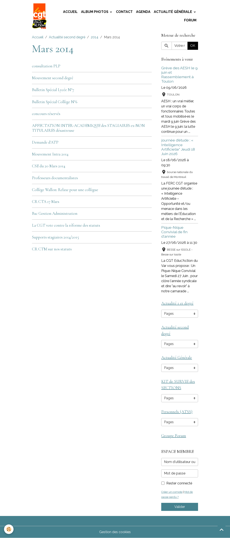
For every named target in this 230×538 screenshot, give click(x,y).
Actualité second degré (67, 37)
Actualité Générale (173, 12)
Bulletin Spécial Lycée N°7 (53, 89)
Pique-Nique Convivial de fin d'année (174, 231)
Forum (190, 20)
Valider (179, 507)
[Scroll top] (221, 529)
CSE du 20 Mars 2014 (48, 166)
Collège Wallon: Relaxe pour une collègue (65, 189)
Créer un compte (171, 492)
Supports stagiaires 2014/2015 (55, 237)
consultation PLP (46, 66)
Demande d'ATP (45, 142)
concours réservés (46, 113)
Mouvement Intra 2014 (50, 154)
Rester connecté (179, 483)
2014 (94, 37)
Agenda (143, 12)
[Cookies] (9, 529)
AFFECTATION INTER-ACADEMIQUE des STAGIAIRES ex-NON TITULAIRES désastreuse (88, 128)
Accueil (70, 12)
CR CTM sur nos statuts (52, 249)
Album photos (95, 12)
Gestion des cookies (115, 532)
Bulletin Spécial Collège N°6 (54, 101)
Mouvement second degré (52, 77)
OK (192, 46)
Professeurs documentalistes (55, 177)
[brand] (40, 16)
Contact (124, 12)
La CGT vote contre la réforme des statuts (66, 225)
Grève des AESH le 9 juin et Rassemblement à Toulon (179, 74)
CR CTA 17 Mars (45, 201)
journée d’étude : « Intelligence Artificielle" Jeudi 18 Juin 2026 (178, 147)
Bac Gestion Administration (54, 213)
